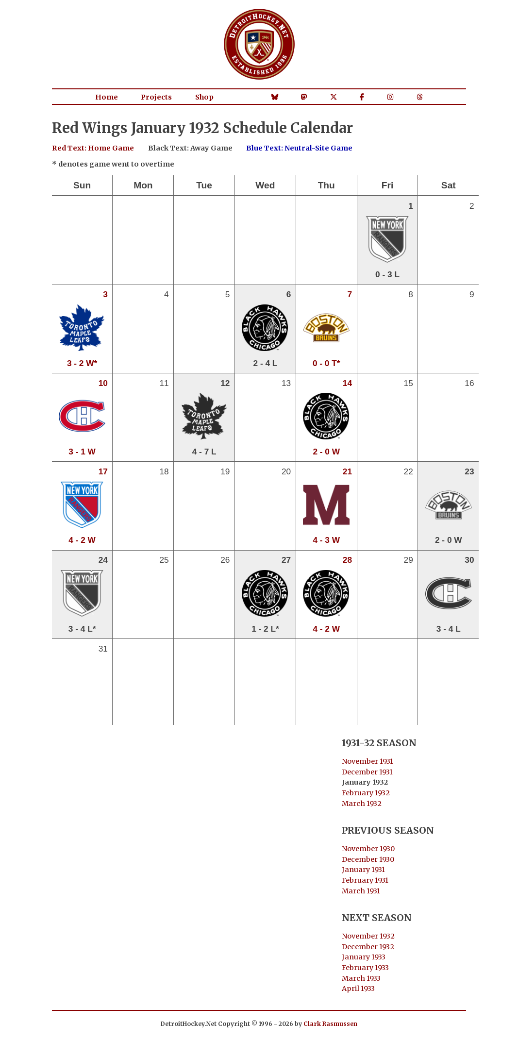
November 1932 (368, 936)
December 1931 (367, 772)
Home (106, 97)
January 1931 (363, 869)
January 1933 (363, 957)
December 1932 (368, 946)
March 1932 (362, 803)
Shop (204, 97)
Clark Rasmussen (330, 1023)
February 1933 (365, 967)
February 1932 (366, 792)
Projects (156, 97)
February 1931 (365, 880)
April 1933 (358, 988)
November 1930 (368, 848)
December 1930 (368, 859)
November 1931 (367, 761)
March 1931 (361, 891)
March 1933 (361, 978)
